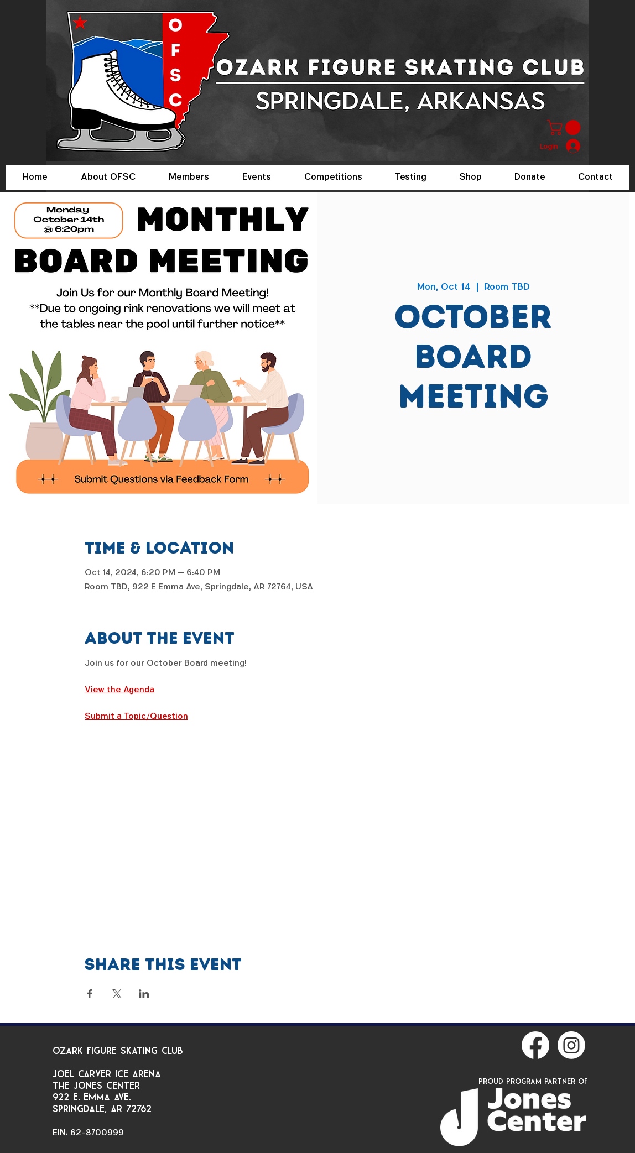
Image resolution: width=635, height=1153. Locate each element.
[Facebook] (535, 1045)
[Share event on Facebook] (90, 993)
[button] (565, 127)
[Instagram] (571, 1045)
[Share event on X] (117, 993)
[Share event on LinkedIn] (144, 993)
